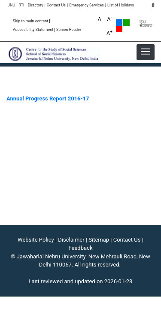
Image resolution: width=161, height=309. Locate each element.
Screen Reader (68, 30)
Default (119, 22)
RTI (21, 5)
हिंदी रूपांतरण (146, 24)
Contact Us (56, 5)
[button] (145, 51)
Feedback (81, 248)
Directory (35, 5)
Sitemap (98, 239)
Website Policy (36, 239)
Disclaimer (71, 239)
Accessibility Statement (33, 30)
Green (126, 22)
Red (119, 29)
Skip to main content (30, 21)
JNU (11, 5)
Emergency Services (86, 5)
